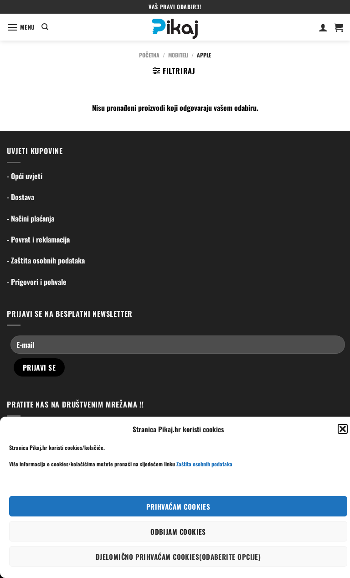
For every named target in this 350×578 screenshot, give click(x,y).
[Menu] (21, 27)
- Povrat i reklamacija (38, 239)
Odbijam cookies (178, 531)
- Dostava (20, 196)
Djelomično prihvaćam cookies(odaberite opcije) (178, 557)
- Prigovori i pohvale (37, 281)
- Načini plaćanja (30, 218)
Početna (149, 55)
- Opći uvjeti (24, 175)
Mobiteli (178, 55)
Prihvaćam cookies (178, 506)
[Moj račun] (323, 27)
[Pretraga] (44, 27)
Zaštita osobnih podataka (204, 464)
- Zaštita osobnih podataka (46, 260)
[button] (342, 429)
